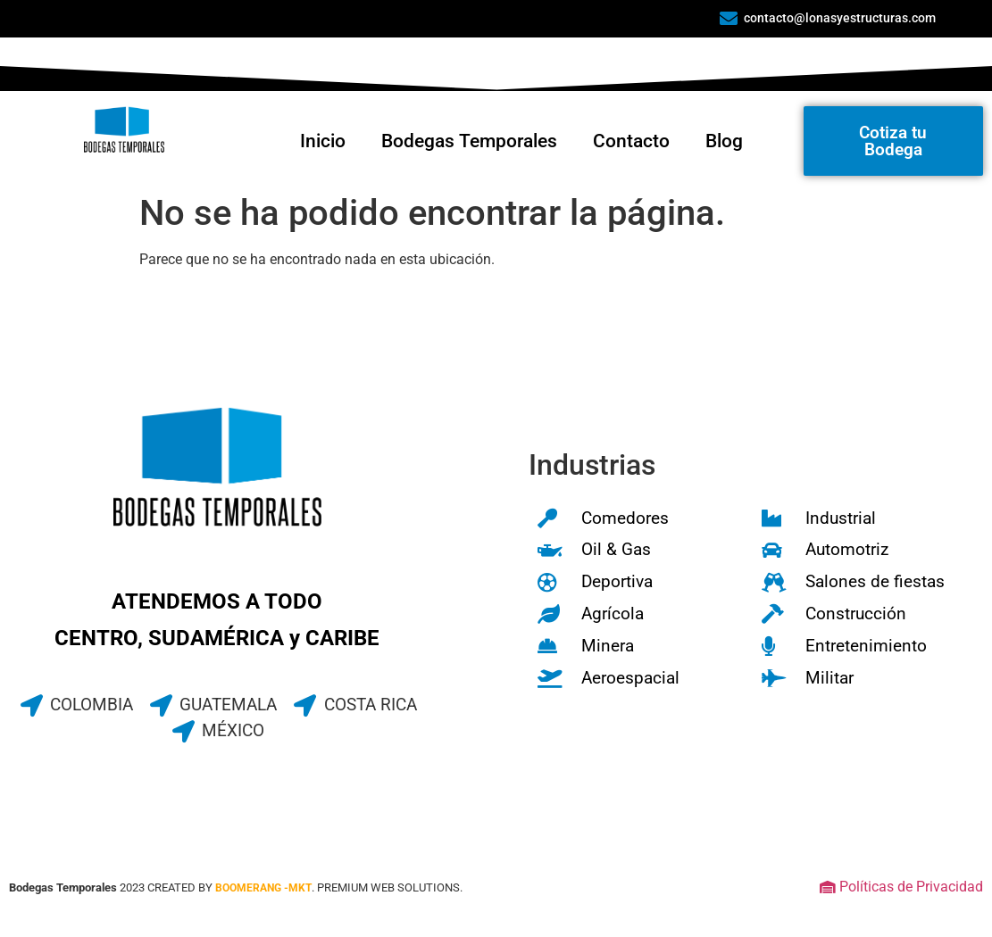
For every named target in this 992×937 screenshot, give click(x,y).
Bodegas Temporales (469, 141)
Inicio (323, 141)
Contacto (631, 141)
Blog (724, 141)
